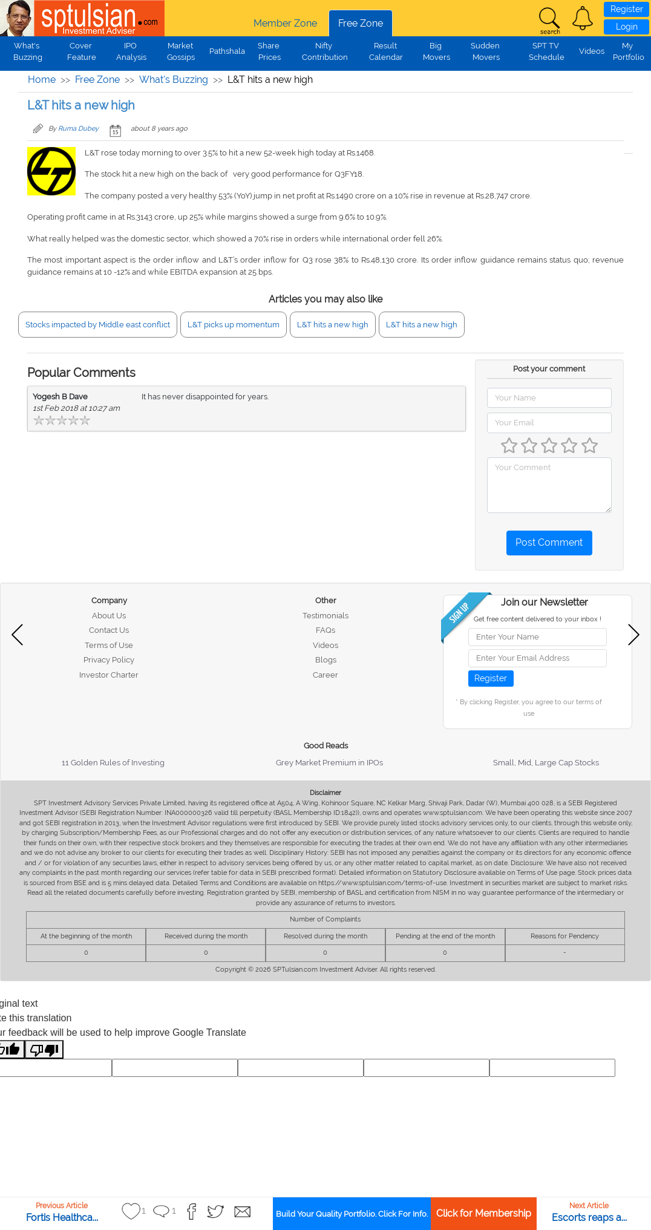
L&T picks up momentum (234, 324)
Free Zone (360, 23)
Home (42, 79)
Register (626, 9)
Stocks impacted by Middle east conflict (97, 324)
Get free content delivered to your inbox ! (537, 619)
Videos (591, 51)
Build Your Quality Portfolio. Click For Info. (352, 1214)
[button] (583, 18)
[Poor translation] (44, 1049)
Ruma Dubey (78, 128)
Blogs (325, 659)
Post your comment (549, 368)
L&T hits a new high (332, 324)
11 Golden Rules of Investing (113, 762)
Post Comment (549, 542)
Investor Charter (109, 674)
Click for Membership (483, 1213)
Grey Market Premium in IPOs (329, 762)
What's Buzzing (173, 79)
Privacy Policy (108, 659)
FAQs (325, 630)
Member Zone (285, 23)
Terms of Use (109, 645)
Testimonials (325, 615)
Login (627, 26)
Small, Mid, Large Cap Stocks (546, 762)
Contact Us (109, 630)
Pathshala (227, 51)
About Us (109, 615)
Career (325, 674)
